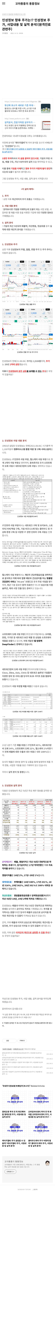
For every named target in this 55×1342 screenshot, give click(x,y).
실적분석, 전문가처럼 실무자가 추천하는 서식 (20, 122)
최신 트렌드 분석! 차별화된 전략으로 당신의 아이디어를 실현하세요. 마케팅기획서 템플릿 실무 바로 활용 (20, 126)
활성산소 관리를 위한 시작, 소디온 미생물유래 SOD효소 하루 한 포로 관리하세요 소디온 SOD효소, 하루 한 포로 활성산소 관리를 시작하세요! (20, 109)
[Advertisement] (26, 402)
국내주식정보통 (7, 1187)
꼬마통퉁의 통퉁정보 (27, 3)
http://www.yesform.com (15, 119)
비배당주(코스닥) (18, 1187)
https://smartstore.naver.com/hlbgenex (21, 102)
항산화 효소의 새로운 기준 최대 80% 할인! (19, 105)
